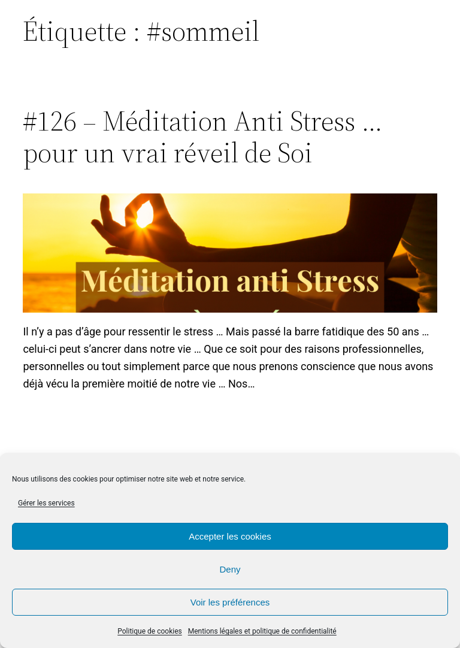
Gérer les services (46, 503)
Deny (229, 569)
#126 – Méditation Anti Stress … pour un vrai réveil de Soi (203, 136)
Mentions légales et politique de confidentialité (262, 631)
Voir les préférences (230, 602)
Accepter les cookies (230, 536)
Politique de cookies (149, 631)
